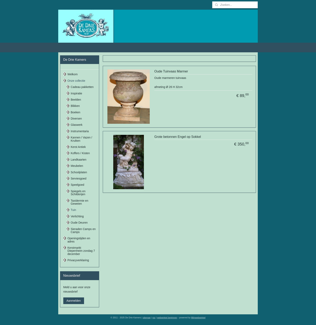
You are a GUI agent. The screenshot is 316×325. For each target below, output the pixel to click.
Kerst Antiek (78, 147)
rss (153, 317)
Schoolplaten (79, 172)
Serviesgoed (78, 178)
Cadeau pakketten (82, 87)
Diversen (76, 118)
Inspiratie (76, 93)
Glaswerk (76, 124)
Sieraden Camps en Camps (83, 230)
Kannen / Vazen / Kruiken (81, 139)
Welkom (73, 74)
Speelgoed (77, 184)
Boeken (75, 112)
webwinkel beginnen (167, 317)
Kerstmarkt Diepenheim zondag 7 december (81, 251)
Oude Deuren (79, 222)
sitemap (147, 317)
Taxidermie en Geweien (79, 202)
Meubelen (77, 165)
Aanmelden (74, 300)
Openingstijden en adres (79, 240)
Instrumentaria (80, 131)
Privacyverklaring (78, 260)
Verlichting (77, 216)
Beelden (76, 99)
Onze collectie (76, 80)
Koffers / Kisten (80, 153)
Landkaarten (78, 159)
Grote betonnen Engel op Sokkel (177, 136)
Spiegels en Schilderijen (78, 193)
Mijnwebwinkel (198, 317)
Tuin (73, 210)
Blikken (75, 105)
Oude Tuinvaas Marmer (171, 71)
